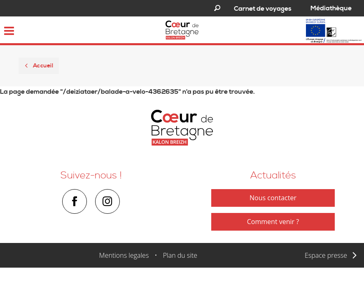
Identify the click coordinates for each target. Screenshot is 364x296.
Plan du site (180, 255)
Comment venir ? (273, 221)
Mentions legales (124, 255)
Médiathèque (331, 8)
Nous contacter (273, 197)
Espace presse (326, 255)
